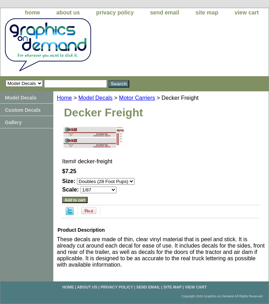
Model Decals (95, 98)
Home (64, 98)
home (32, 13)
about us (68, 13)
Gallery (13, 122)
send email (164, 13)
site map (207, 13)
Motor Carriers (137, 98)
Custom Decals (23, 110)
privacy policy (115, 13)
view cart (247, 13)
